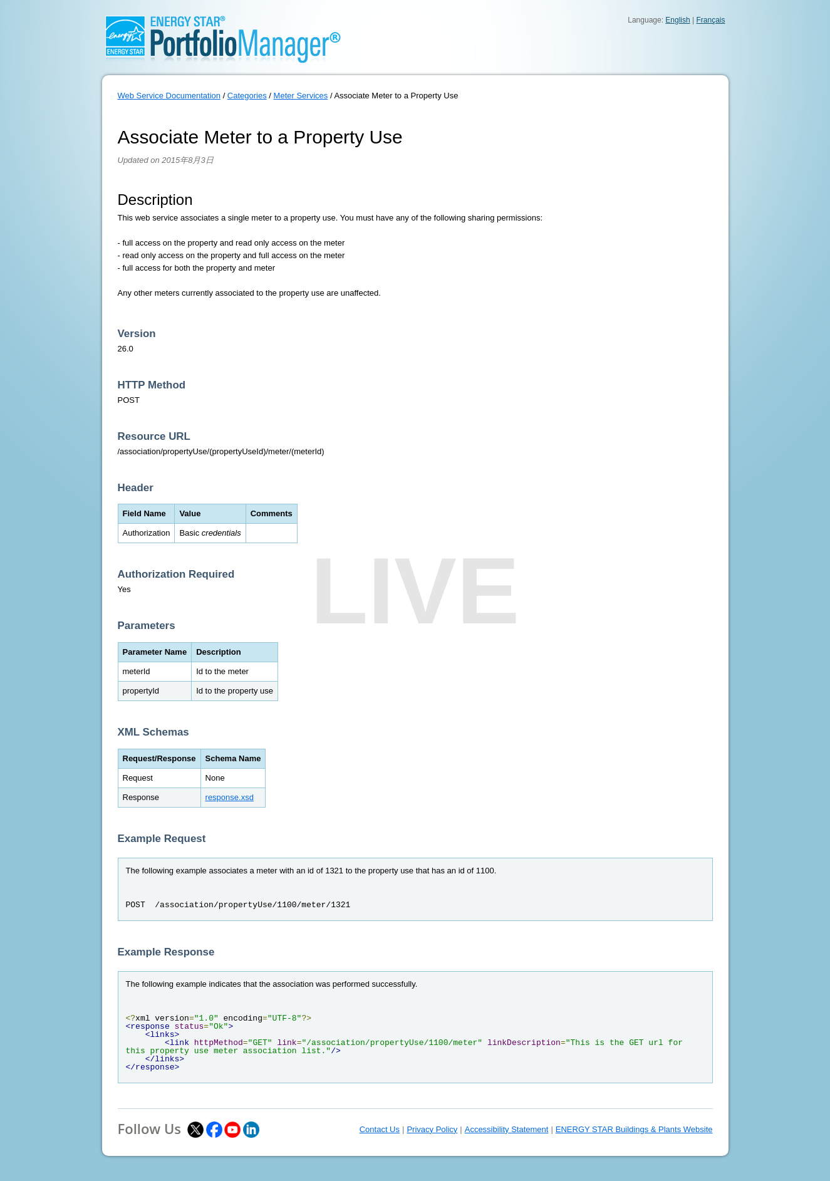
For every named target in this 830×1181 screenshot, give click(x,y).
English (677, 20)
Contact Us (380, 1129)
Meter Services (301, 95)
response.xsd (229, 797)
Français (710, 20)
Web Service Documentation (169, 95)
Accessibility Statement (507, 1129)
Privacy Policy (432, 1129)
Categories (247, 95)
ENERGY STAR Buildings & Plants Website (634, 1129)
